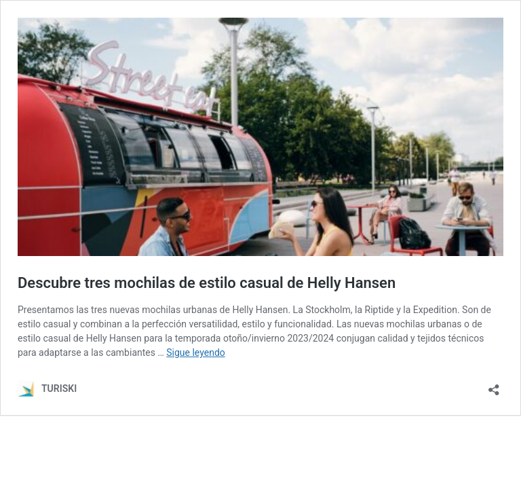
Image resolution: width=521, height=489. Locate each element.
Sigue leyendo (195, 352)
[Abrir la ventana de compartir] (493, 385)
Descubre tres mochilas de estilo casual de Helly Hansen (206, 282)
